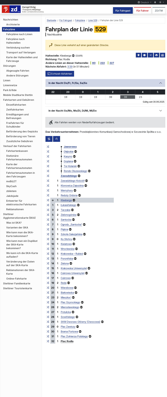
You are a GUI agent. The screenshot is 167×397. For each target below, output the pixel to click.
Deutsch (143, 2)
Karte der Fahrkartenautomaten (19, 166)
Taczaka (65, 209)
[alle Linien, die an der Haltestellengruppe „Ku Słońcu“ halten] (47, 239)
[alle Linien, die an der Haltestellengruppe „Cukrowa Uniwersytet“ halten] (47, 273)
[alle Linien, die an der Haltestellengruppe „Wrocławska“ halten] (47, 248)
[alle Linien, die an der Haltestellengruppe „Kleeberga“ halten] (47, 200)
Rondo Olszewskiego (75, 171)
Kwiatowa (66, 243)
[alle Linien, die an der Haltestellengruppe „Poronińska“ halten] (47, 258)
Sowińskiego (68, 316)
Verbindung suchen (18, 47)
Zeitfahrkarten (15, 109)
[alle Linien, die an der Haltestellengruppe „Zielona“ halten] (47, 263)
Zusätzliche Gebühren (19, 141)
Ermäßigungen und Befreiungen (17, 116)
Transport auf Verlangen (21, 52)
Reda (63, 282)
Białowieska (67, 292)
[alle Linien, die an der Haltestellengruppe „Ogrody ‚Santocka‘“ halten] (47, 224)
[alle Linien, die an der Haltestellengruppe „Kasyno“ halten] (47, 156)
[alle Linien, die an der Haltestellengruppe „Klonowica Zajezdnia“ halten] (47, 185)
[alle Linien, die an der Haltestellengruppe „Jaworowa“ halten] (47, 146)
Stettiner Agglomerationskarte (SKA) (19, 216)
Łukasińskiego (68, 205)
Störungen (9, 65)
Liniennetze (10, 85)
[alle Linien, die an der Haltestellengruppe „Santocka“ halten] (47, 219)
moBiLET (11, 181)
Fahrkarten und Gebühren (18, 99)
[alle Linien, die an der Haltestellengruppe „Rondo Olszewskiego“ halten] (47, 171)
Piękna (64, 229)
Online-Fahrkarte (16, 278)
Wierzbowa (67, 287)
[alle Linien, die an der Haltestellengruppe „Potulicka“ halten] (47, 312)
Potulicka (66, 312)
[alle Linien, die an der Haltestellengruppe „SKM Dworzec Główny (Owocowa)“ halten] (47, 321)
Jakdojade (12, 195)
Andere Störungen (17, 75)
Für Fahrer (142, 10)
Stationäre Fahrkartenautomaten (19, 157)
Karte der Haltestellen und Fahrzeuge (22, 59)
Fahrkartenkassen (17, 150)
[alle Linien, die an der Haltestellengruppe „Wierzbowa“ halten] (47, 287)
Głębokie (68, 151)
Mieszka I (66, 297)
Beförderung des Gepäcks (22, 131)
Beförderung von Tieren (20, 136)
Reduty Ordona (69, 195)
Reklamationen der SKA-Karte (20, 272)
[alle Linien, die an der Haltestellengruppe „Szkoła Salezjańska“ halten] (47, 234)
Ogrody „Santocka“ (71, 224)
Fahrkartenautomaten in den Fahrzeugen (20, 174)
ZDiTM (159, 10)
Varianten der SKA (17, 227)
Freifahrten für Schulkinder (15, 124)
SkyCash (11, 186)
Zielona (65, 263)
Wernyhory (67, 190)
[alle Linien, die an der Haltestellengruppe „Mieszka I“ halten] (47, 297)
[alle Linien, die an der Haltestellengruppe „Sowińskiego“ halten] (47, 316)
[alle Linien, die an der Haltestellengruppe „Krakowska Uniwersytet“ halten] (47, 268)
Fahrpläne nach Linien (19, 34)
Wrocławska (67, 248)
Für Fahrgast (122, 10)
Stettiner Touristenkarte (17, 288)
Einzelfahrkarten (16, 104)
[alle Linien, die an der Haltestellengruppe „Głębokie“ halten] (47, 151)
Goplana (68, 161)
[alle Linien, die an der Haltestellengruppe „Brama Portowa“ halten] (47, 331)
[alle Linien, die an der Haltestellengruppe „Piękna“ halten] (47, 229)
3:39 (70, 66)
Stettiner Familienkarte (16, 283)
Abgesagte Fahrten (17, 70)
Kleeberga (66, 200)
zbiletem (11, 191)
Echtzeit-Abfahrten (59, 73)
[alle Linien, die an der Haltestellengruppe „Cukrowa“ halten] (47, 278)
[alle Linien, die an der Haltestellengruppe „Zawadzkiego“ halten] (47, 175)
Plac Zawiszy (68, 326)
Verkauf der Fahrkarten (17, 146)
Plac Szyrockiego (70, 302)
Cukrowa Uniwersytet (72, 273)
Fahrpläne (9, 29)
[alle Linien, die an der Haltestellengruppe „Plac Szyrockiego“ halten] (47, 302)
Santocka (66, 219)
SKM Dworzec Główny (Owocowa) (80, 321)
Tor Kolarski (70, 166)
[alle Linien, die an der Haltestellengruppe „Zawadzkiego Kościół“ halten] (47, 180)
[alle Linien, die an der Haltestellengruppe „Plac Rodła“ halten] (47, 341)
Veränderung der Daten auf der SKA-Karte (20, 263)
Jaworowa (70, 146)
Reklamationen (15, 209)
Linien (6, 80)
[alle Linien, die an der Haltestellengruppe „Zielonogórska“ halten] (47, 214)
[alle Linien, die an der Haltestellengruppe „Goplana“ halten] (47, 161)
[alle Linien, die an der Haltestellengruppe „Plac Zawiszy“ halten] (47, 326)
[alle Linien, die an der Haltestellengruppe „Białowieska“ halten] (47, 292)
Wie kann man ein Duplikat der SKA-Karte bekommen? (21, 244)
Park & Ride (10, 90)
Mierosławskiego (70, 307)
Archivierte (13, 24)
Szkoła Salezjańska (71, 234)
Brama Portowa (69, 331)
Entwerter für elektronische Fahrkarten (21, 202)
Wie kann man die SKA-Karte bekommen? (20, 234)
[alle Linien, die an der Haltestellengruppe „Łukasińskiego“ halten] (47, 205)
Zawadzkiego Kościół (72, 180)
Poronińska (67, 258)
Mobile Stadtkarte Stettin (18, 95)
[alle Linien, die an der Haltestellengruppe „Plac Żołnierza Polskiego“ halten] (47, 336)
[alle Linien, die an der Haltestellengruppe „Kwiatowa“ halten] (47, 243)
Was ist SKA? (14, 222)
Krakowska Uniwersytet (74, 268)
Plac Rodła (67, 341)
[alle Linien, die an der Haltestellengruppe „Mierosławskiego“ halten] (47, 307)
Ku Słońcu (66, 239)
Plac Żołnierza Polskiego (74, 336)
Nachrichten (10, 19)
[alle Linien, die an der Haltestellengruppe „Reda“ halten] (47, 282)
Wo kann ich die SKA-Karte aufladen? (22, 255)
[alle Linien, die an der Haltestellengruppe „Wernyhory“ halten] (47, 190)
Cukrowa (66, 278)
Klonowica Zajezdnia (72, 185)
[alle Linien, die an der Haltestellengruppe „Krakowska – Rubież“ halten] (47, 253)
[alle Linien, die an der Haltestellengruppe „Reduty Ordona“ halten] (47, 195)
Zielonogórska (68, 214)
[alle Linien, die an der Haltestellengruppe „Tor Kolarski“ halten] (47, 166)
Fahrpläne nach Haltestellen (15, 41)
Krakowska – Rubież (72, 253)
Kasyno (68, 156)
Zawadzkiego (69, 175)
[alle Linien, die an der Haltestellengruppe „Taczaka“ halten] (47, 209)
